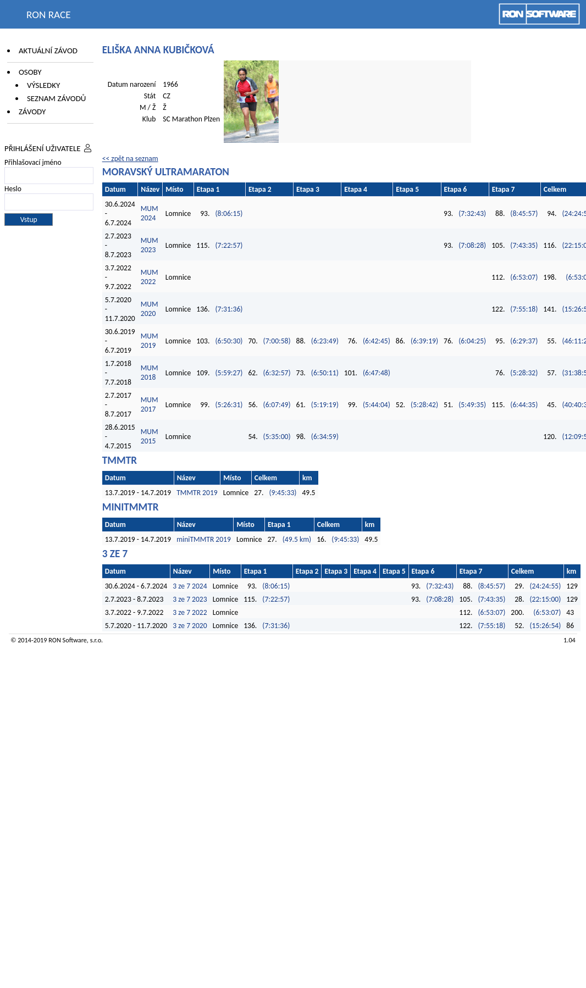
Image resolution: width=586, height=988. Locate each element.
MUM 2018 (149, 372)
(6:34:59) (325, 436)
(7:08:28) (472, 245)
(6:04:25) (472, 341)
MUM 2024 (149, 213)
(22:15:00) (545, 599)
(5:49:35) (472, 404)
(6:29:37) (524, 341)
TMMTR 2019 (197, 492)
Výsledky (43, 85)
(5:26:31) (228, 404)
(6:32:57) (277, 373)
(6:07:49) (277, 404)
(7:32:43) (472, 213)
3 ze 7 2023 (190, 599)
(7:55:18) (524, 309)
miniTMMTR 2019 (203, 539)
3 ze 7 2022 (190, 612)
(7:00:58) (277, 341)
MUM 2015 (149, 436)
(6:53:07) (524, 277)
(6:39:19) (424, 341)
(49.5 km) (297, 539)
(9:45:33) (282, 492)
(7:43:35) (524, 245)
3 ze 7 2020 (190, 625)
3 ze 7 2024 (190, 586)
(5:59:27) (228, 373)
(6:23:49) (325, 341)
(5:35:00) (277, 436)
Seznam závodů (56, 98)
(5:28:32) (524, 373)
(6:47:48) (376, 373)
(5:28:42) (424, 404)
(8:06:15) (228, 213)
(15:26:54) (545, 625)
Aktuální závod (48, 50)
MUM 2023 (149, 245)
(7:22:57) (228, 245)
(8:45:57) (524, 213)
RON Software (67, 640)
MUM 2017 (149, 404)
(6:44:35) (524, 404)
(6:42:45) (376, 341)
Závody (32, 111)
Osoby (30, 72)
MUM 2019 (149, 340)
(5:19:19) (325, 404)
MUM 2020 (149, 308)
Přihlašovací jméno (33, 162)
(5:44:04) (376, 404)
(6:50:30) (228, 341)
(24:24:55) (545, 586)
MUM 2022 (149, 277)
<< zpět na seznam (130, 158)
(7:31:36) (228, 309)
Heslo (12, 188)
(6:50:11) (325, 373)
